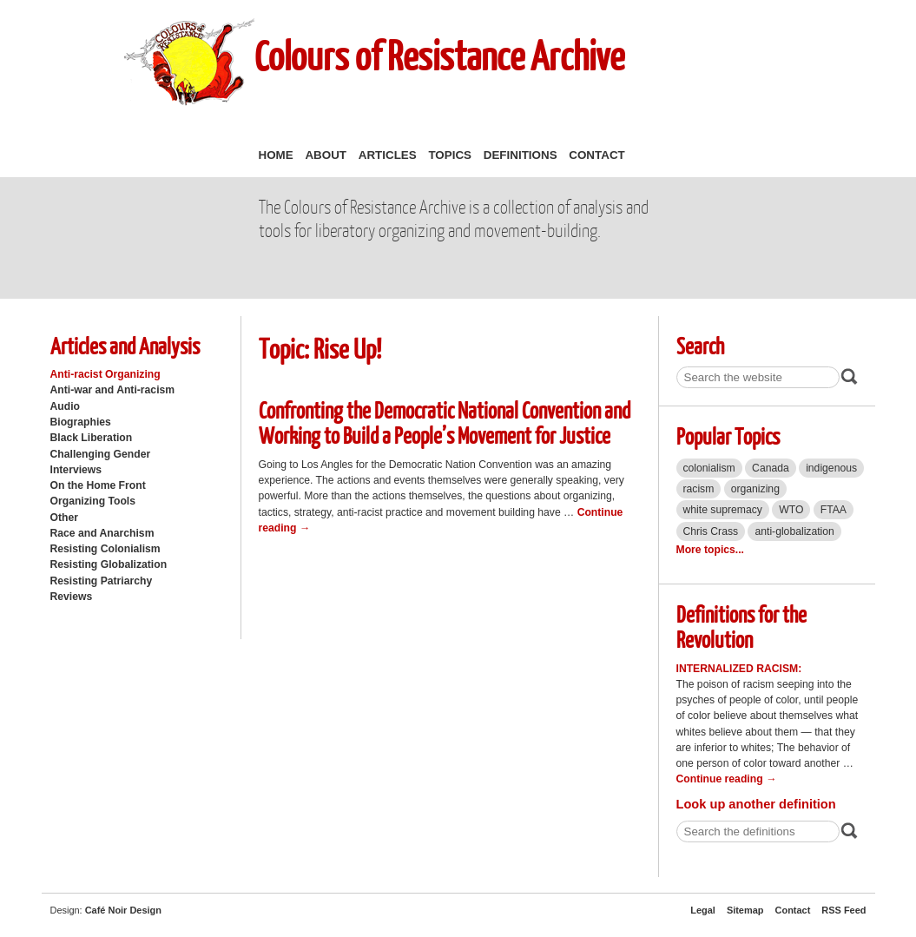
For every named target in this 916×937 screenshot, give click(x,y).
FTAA (833, 510)
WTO (791, 510)
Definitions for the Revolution (741, 626)
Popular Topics (728, 435)
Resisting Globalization (109, 564)
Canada (770, 468)
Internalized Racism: (739, 669)
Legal (702, 910)
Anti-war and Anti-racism (112, 390)
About (325, 155)
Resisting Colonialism (105, 549)
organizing (755, 489)
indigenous (831, 468)
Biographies (80, 422)
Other (64, 517)
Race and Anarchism (102, 533)
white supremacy (722, 510)
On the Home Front (98, 485)
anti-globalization (794, 531)
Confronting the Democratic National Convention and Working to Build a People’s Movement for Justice (444, 422)
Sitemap (745, 910)
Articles (388, 155)
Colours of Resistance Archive (439, 55)
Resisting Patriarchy (101, 581)
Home (276, 155)
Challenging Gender (100, 454)
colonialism (709, 468)
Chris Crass (711, 531)
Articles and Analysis (125, 345)
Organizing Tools (93, 501)
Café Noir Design (123, 910)
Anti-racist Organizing (105, 374)
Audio (65, 406)
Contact (596, 155)
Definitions (520, 155)
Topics (449, 155)
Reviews (71, 597)
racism (699, 489)
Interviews (76, 470)
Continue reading (726, 779)
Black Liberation (91, 438)
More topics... (710, 550)
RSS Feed (843, 910)
